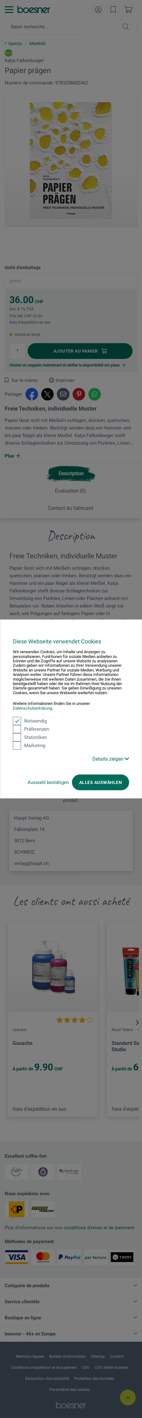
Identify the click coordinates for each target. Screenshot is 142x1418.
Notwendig (30, 721)
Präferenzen (31, 729)
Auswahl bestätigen (48, 782)
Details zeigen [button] (110, 759)
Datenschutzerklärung (32, 708)
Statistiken (30, 737)
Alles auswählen (100, 782)
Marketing (29, 745)
